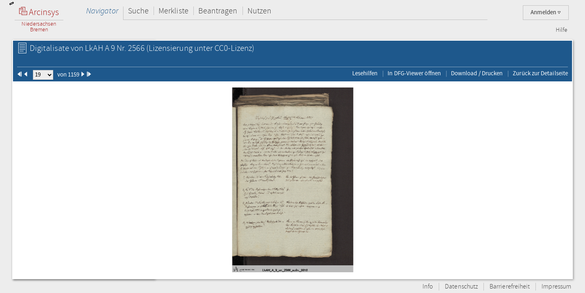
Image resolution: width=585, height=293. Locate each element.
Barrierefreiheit (510, 287)
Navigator (102, 11)
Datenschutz (461, 287)
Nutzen (259, 11)
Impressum (556, 287)
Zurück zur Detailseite (540, 73)
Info (427, 287)
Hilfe (561, 30)
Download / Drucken (477, 73)
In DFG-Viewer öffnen (414, 73)
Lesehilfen (365, 73)
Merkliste (173, 11)
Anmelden (546, 12)
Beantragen (218, 11)
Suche (138, 11)
